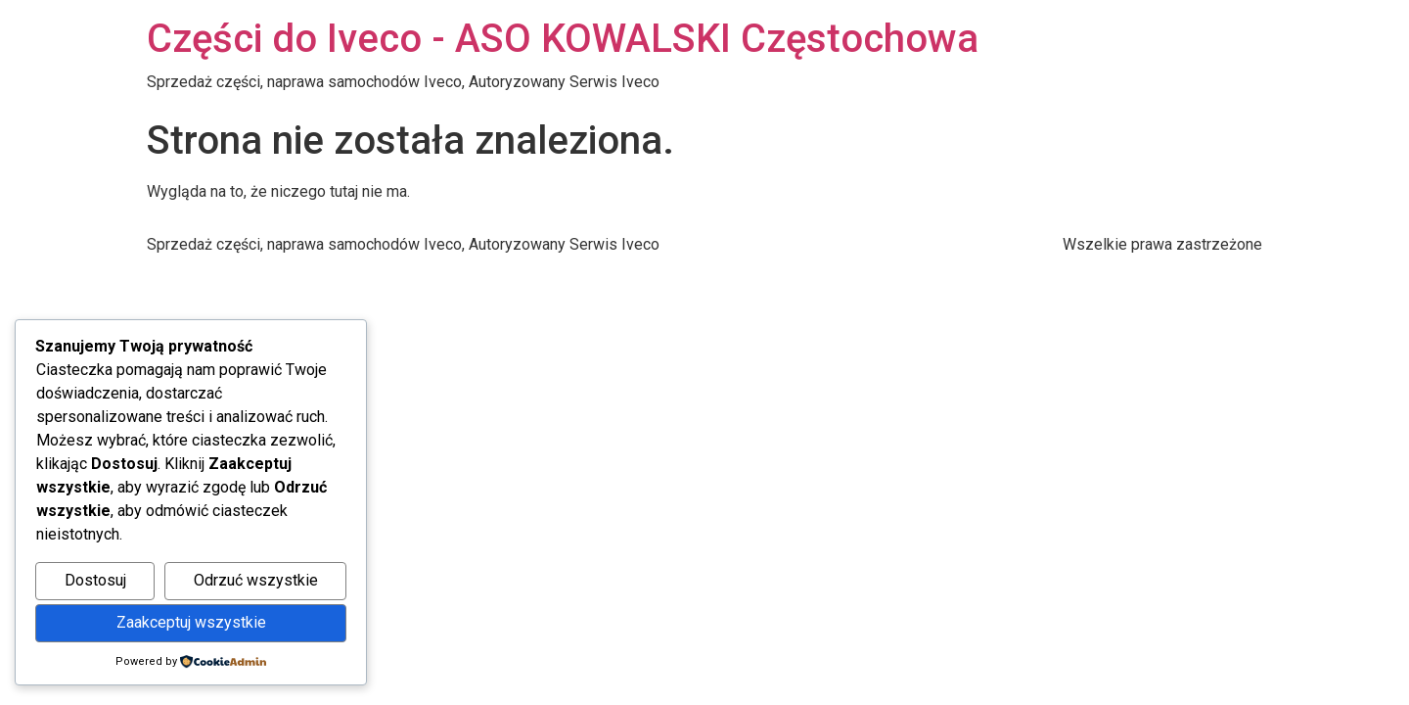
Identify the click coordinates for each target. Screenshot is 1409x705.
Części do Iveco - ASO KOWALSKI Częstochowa (562, 39)
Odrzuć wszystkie (256, 580)
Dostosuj (95, 580)
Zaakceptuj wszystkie (191, 622)
